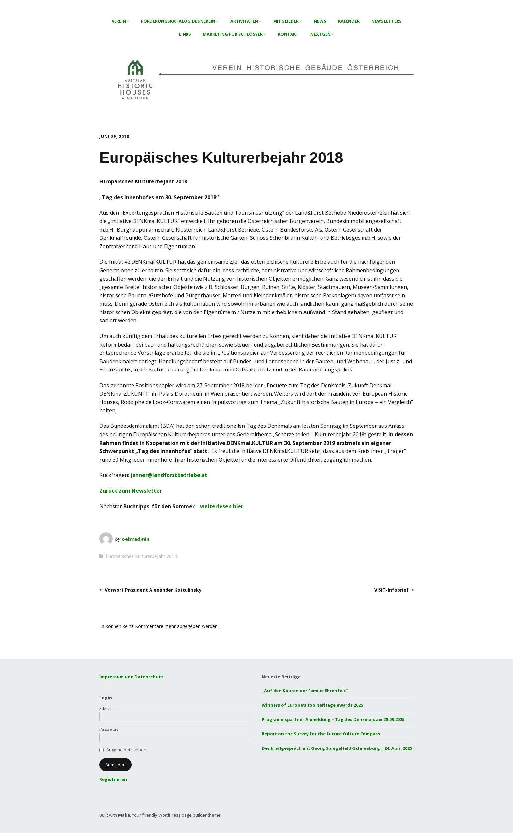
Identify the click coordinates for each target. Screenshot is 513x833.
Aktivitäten (244, 21)
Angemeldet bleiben (126, 750)
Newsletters (386, 21)
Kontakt (288, 34)
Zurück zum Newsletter (130, 490)
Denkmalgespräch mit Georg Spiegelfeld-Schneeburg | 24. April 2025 (337, 748)
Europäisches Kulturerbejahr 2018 (141, 556)
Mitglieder (286, 21)
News (320, 21)
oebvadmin (135, 539)
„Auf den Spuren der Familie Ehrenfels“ (305, 690)
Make (124, 815)
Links (185, 34)
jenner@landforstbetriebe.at (168, 475)
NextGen (320, 34)
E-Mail (105, 708)
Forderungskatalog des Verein (178, 21)
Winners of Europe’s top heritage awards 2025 (312, 705)
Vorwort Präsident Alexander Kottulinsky (153, 590)
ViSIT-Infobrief (391, 590)
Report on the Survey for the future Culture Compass (321, 734)
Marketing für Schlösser (233, 34)
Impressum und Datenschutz (131, 677)
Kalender (349, 21)
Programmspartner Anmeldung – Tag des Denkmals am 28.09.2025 (333, 719)
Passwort (108, 729)
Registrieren (113, 779)
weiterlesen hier (221, 506)
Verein (119, 21)
